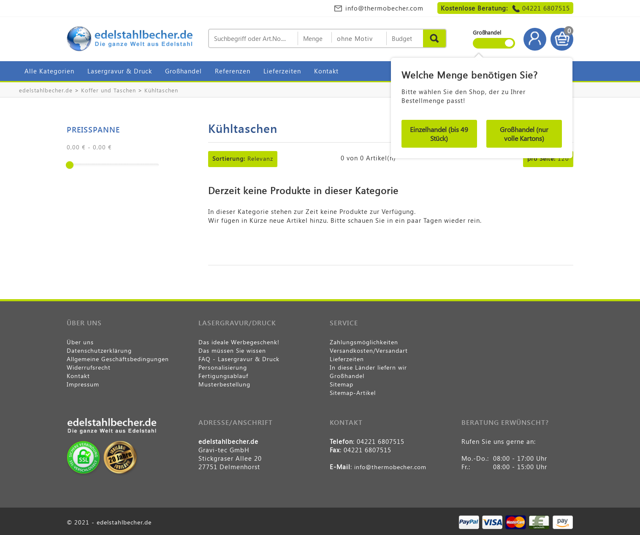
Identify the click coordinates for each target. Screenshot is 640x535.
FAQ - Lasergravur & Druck (238, 359)
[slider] (69, 165)
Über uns (80, 342)
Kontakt (326, 71)
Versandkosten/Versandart (369, 350)
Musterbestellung (224, 384)
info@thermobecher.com (384, 8)
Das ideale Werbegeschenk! (238, 342)
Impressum (83, 384)
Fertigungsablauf (223, 376)
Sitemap (341, 384)
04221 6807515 (546, 8)
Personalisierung (222, 367)
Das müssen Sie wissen (232, 350)
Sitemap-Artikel (353, 393)
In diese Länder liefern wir (368, 367)
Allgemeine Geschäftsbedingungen (118, 359)
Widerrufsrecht (89, 367)
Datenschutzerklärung (99, 350)
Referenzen (232, 71)
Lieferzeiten (282, 71)
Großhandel (183, 71)
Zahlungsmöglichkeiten (364, 342)
